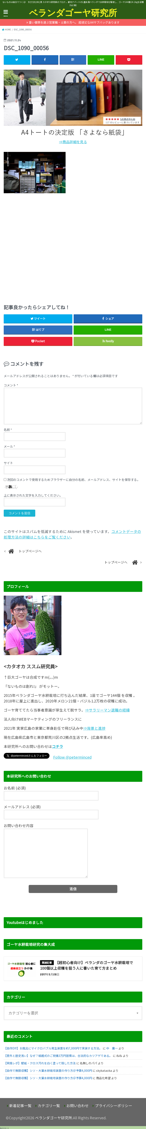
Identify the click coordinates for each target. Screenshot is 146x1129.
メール (9, 446)
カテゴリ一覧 (49, 1105)
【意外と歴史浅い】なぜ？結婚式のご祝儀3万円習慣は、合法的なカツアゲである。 (58, 1056)
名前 (8, 429)
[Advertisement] (73, 247)
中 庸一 (112, 1048)
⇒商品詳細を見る (73, 141)
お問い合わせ (77, 1105)
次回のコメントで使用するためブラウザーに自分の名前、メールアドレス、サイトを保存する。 (73, 479)
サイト (8, 463)
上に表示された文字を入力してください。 (33, 495)
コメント (11, 385)
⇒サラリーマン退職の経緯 (107, 710)
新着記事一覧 (20, 1105)
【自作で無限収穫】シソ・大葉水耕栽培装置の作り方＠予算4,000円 (48, 1070)
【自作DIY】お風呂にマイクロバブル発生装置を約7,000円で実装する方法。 (53, 1048)
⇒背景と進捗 (94, 728)
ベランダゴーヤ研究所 (73, 12)
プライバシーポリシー (113, 1105)
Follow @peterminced (72, 757)
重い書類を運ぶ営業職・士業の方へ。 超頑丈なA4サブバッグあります (74, 22)
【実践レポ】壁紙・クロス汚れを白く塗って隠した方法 (40, 1063)
